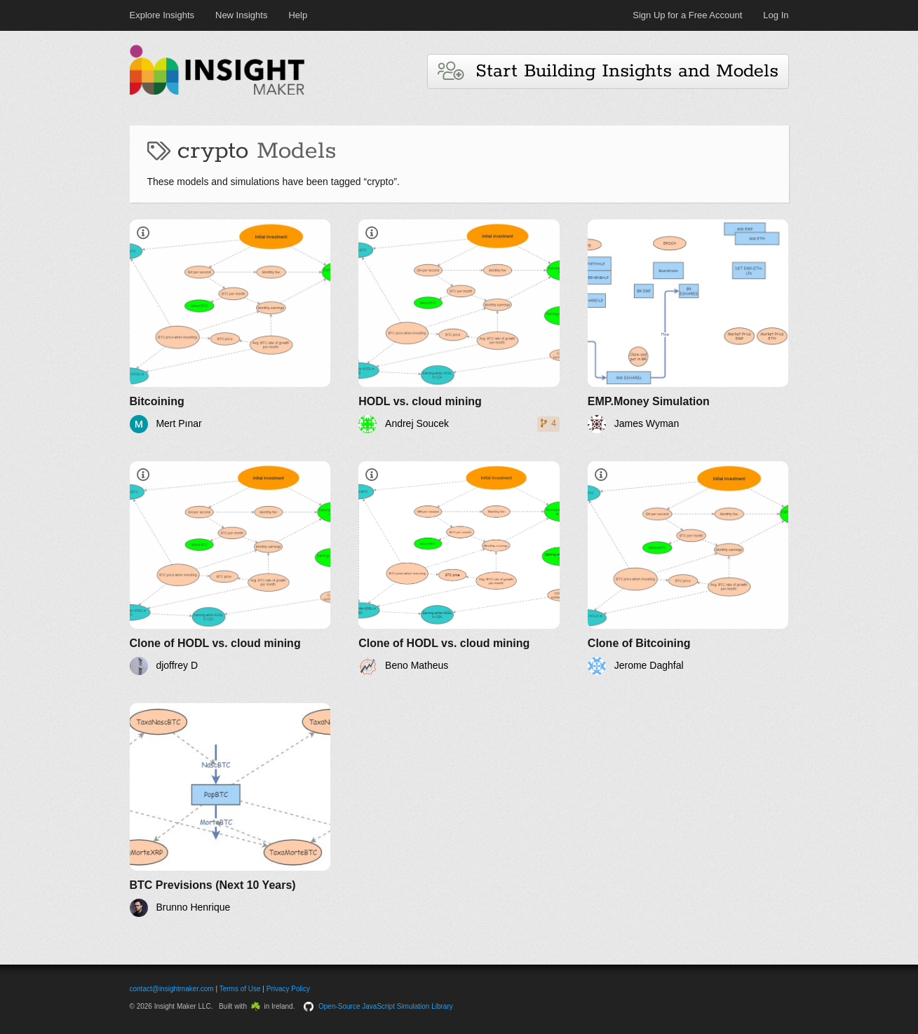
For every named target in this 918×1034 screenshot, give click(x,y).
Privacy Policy (288, 989)
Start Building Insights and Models (608, 71)
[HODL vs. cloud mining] (459, 326)
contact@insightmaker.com (172, 989)
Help (297, 15)
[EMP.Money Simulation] (688, 326)
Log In (775, 15)
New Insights (241, 15)
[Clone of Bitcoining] (688, 568)
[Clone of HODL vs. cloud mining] (230, 568)
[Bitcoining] (230, 326)
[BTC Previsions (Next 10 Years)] (230, 810)
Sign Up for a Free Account (687, 15)
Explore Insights (162, 15)
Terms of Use (240, 989)
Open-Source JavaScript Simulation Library (385, 1006)
